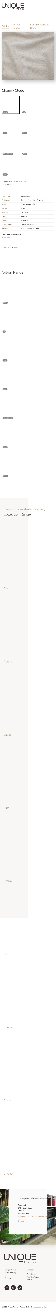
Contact (8, 1278)
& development (36, 1307)
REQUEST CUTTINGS (8, 245)
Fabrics (5, 26)
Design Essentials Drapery (39, 26)
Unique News (10, 1270)
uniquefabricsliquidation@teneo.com (32, 1216)
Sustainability (10, 1272)
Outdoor (30, 1270)
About (7, 1275)
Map (21, 1221)
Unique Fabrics (16, 26)
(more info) (19, 182)
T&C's (29, 1280)
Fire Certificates (33, 1277)
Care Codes (31, 1274)
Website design (25, 1307)
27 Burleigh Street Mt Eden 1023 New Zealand (25, 1209)
